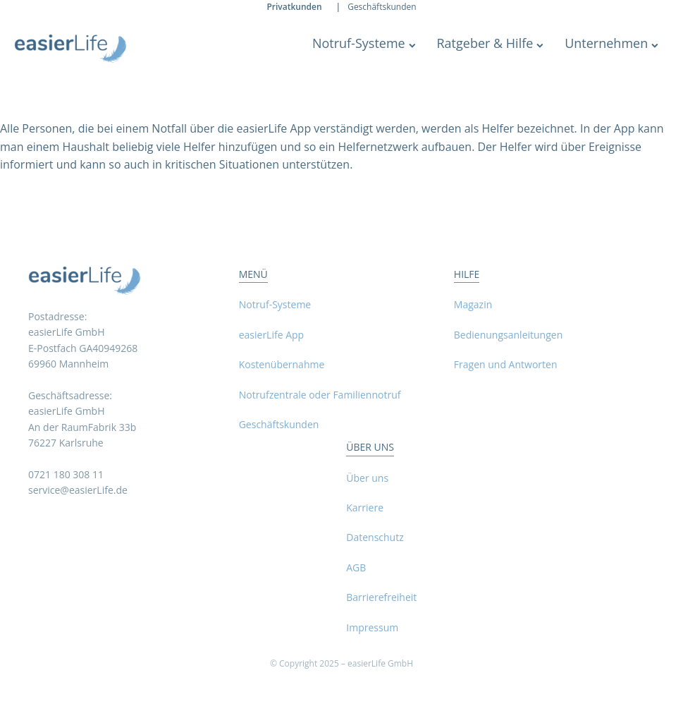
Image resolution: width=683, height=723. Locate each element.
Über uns (367, 478)
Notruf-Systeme (364, 43)
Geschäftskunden (381, 7)
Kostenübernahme (282, 364)
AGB (356, 567)
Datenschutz (374, 537)
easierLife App (271, 334)
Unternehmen (611, 43)
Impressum (372, 627)
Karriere (364, 507)
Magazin (473, 304)
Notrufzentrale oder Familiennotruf (320, 394)
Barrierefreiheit (381, 597)
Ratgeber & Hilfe (489, 43)
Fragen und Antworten (506, 364)
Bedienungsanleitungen (508, 334)
